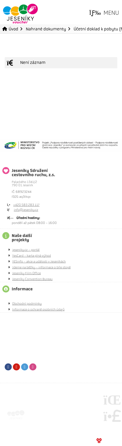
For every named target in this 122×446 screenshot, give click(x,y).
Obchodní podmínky (27, 304)
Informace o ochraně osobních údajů (38, 309)
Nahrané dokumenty (46, 29)
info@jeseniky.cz (26, 210)
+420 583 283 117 (26, 205)
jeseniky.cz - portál (26, 250)
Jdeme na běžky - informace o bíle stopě (41, 267)
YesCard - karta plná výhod (31, 256)
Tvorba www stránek (106, 440)
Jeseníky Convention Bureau (32, 279)
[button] (104, 13)
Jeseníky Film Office (26, 273)
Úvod (20, 14)
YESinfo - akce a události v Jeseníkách (39, 261)
